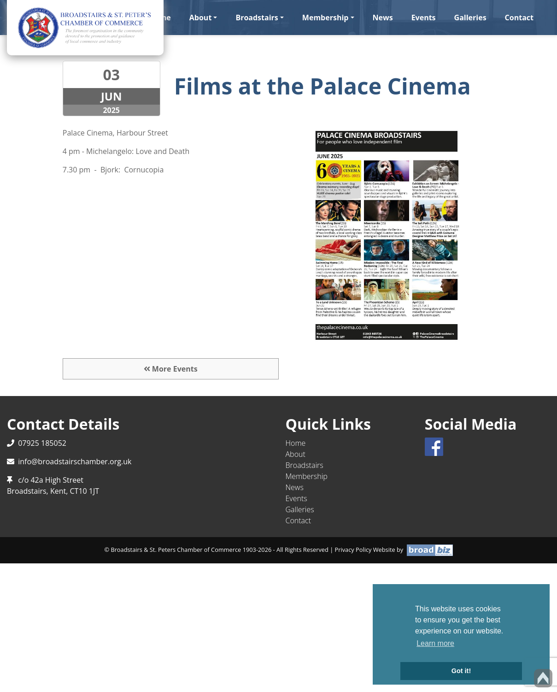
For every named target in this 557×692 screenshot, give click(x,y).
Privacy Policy (353, 549)
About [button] (200, 17)
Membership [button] (325, 17)
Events (423, 17)
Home (296, 443)
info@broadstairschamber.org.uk (74, 461)
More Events (171, 369)
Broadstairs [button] (256, 17)
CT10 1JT (85, 491)
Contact (519, 17)
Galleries (470, 17)
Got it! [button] (461, 670)
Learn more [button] (435, 643)
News (383, 17)
